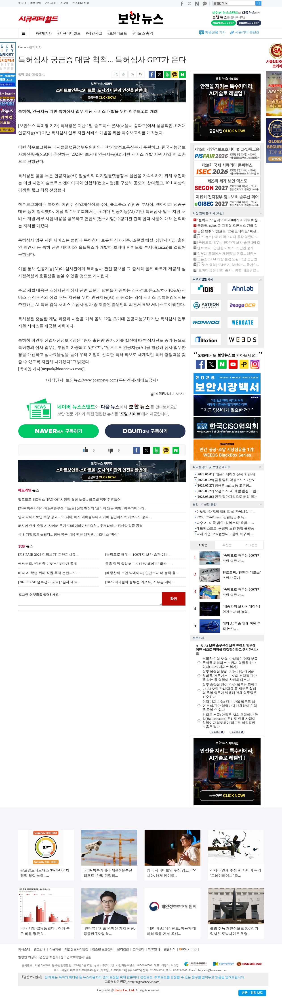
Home (22, 47)
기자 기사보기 (168, 394)
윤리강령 (123, 949)
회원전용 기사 (215, 32)
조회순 (202, 545)
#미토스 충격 (143, 33)
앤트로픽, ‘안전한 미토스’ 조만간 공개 (47, 564)
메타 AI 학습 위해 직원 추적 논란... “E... (49, 573)
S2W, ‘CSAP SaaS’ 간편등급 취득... (221, 517)
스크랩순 (251, 545)
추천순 (227, 545)
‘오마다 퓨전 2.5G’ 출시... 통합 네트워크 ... (228, 270)
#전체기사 (44, 33)
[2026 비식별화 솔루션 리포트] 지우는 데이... (140, 582)
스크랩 (64, 2)
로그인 (22, 2)
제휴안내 (154, 949)
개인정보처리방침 (76, 949)
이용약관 (55, 949)
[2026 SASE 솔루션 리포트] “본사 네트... (49, 582)
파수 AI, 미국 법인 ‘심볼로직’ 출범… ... (225, 523)
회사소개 (24, 949)
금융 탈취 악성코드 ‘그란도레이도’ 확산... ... (139, 564)
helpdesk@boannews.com (212, 970)
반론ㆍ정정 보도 (252, 993)
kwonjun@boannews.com (143, 982)
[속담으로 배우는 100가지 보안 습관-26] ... (137, 554)
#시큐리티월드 (69, 33)
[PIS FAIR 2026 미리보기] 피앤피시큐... (48, 554)
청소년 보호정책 (102, 949)
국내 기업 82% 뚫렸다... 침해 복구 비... (224, 534)
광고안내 (39, 949)
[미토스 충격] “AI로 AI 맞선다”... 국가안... (228, 265)
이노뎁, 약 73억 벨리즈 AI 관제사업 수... (225, 511)
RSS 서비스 (189, 949)
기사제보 (50, 2)
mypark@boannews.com (62, 369)
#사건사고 (94, 33)
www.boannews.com (100, 380)
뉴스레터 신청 (80, 2)
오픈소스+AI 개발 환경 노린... (227, 491)
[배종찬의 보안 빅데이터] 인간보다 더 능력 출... (142, 573)
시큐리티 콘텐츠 (247, 32)
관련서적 (169, 949)
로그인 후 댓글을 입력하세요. (90, 599)
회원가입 (35, 2)
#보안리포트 (117, 33)
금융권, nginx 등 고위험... (224, 485)
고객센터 (138, 949)
